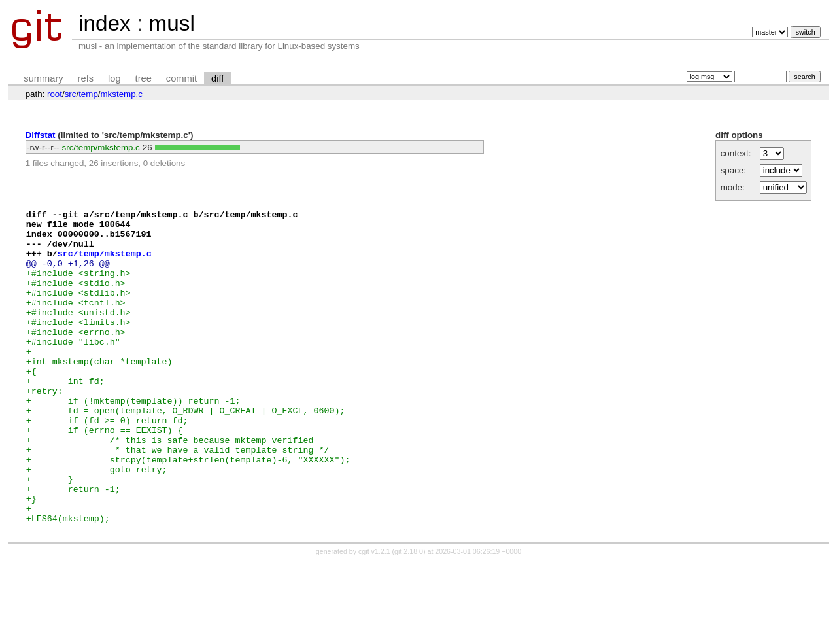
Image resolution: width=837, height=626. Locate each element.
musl (171, 23)
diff (217, 78)
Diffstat (41, 135)
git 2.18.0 (408, 614)
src (71, 94)
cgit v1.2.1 (374, 614)
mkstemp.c (122, 94)
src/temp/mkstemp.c (101, 147)
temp (88, 94)
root (54, 94)
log (114, 78)
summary (43, 78)
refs (86, 78)
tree (143, 78)
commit (181, 78)
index (104, 23)
